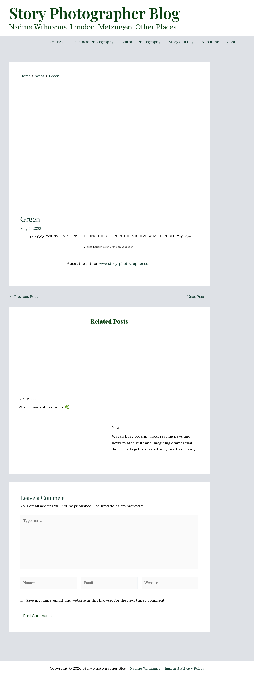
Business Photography (95, 42)
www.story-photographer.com (125, 264)
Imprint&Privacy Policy (185, 668)
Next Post (198, 297)
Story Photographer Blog (94, 13)
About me (211, 42)
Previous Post (23, 297)
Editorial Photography (142, 42)
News (116, 427)
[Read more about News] (156, 377)
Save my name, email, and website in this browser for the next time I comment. (95, 603)
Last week (27, 398)
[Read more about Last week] (62, 363)
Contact (234, 42)
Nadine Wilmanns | (145, 668)
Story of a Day (182, 42)
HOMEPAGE (58, 42)
